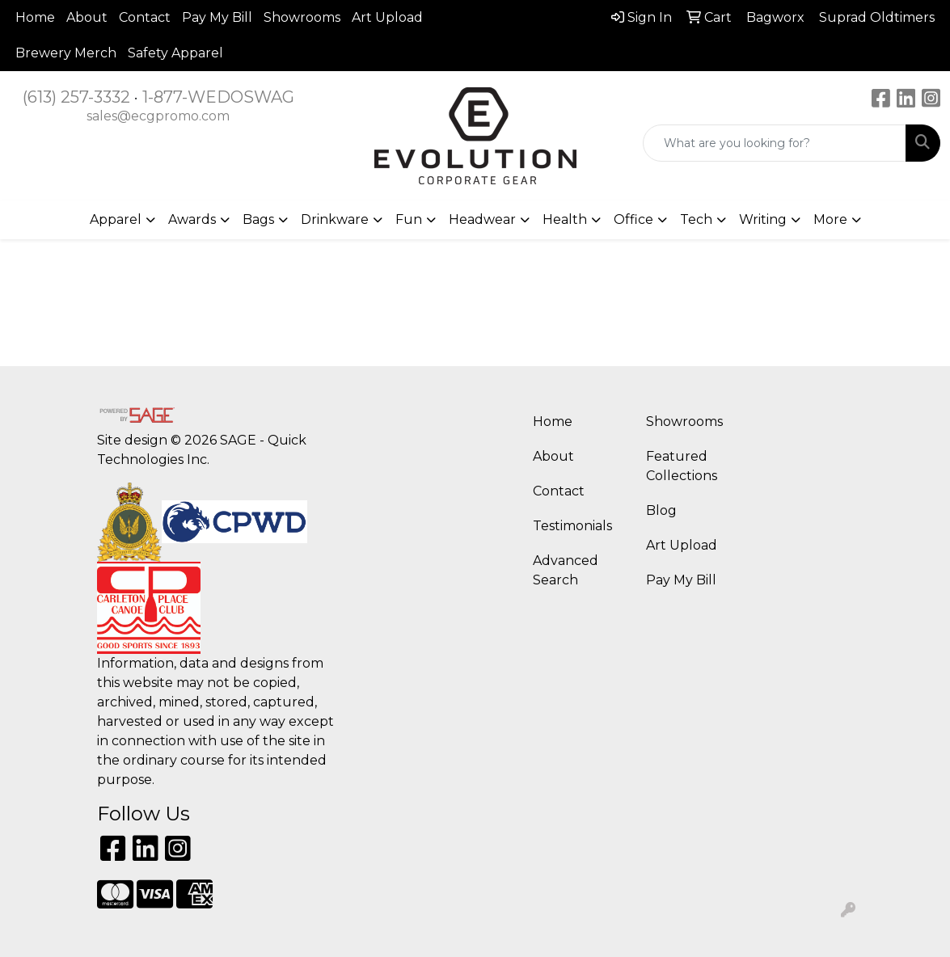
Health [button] (565, 219)
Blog (661, 510)
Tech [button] (696, 219)
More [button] (830, 219)
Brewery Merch (65, 53)
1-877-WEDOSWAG (218, 97)
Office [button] (633, 219)
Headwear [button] (482, 219)
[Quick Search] (774, 143)
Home (35, 17)
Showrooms (302, 17)
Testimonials (572, 525)
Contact (145, 17)
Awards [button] (192, 219)
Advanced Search (565, 570)
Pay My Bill (217, 17)
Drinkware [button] (335, 219)
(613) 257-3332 (76, 97)
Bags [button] (258, 219)
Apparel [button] (115, 219)
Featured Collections (681, 466)
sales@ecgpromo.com (158, 116)
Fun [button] (408, 219)
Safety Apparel (175, 53)
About (87, 17)
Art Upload (387, 17)
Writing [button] (763, 219)
